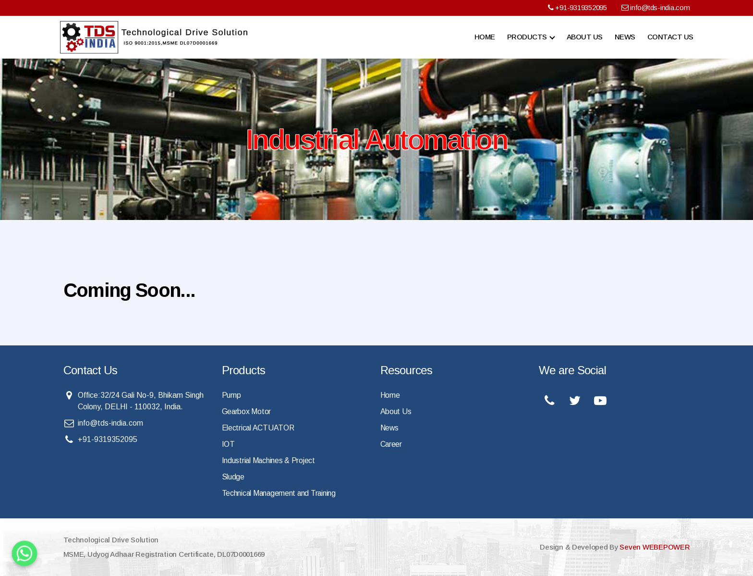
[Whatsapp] (24, 553)
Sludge (233, 477)
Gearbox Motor (247, 411)
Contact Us (670, 37)
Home (484, 37)
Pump (231, 395)
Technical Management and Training (280, 493)
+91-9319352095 (577, 7)
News (625, 37)
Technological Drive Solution (110, 540)
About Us (585, 37)
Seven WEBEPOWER (655, 547)
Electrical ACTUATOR (258, 428)
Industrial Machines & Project (269, 460)
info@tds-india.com (655, 7)
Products (527, 37)
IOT (228, 444)
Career (391, 444)
